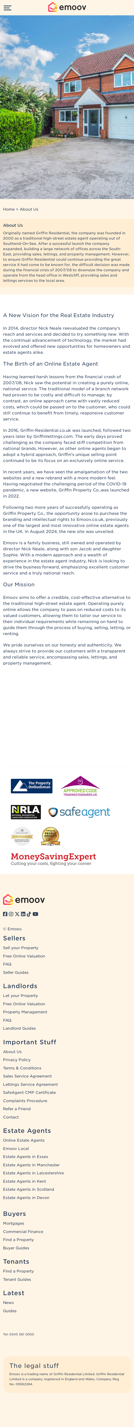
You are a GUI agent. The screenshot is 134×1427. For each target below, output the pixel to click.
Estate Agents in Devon (26, 1197)
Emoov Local (16, 1148)
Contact (11, 1117)
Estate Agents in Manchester (31, 1165)
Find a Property (18, 1240)
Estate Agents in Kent (24, 1181)
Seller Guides (16, 972)
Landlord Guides (19, 1028)
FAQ (7, 964)
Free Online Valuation (24, 956)
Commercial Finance (23, 1231)
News (8, 1302)
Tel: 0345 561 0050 (18, 1334)
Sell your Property (20, 948)
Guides (10, 1311)
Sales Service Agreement (27, 1076)
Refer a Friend (17, 1109)
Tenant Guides (17, 1279)
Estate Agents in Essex (25, 1156)
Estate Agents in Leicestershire (33, 1173)
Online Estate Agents (24, 1140)
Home (9, 209)
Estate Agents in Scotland (28, 1189)
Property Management (25, 1012)
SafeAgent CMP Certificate (29, 1092)
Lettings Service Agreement (30, 1084)
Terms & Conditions (22, 1068)
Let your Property (20, 995)
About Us (12, 1052)
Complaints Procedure (25, 1101)
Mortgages (13, 1223)
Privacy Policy (17, 1060)
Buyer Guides (16, 1248)
